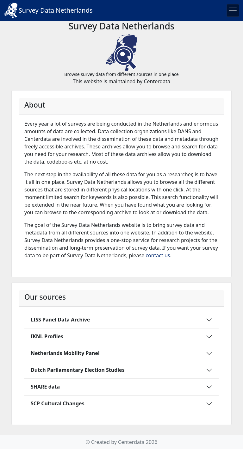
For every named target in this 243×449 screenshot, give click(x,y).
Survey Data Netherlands (48, 10)
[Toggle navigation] (233, 10)
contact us (158, 255)
